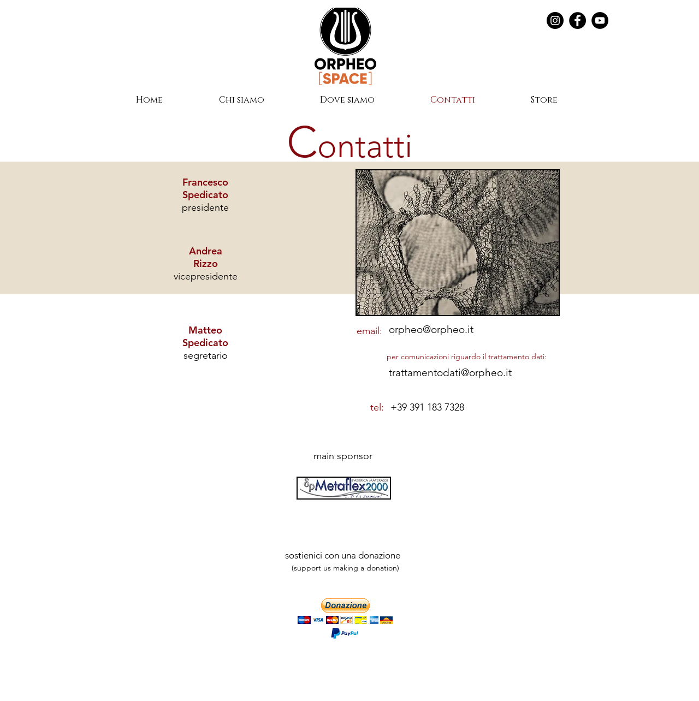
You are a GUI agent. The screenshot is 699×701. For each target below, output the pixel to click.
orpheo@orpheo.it (431, 329)
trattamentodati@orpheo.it (450, 372)
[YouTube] (599, 20)
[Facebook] (577, 20)
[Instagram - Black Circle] (555, 20)
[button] (345, 611)
